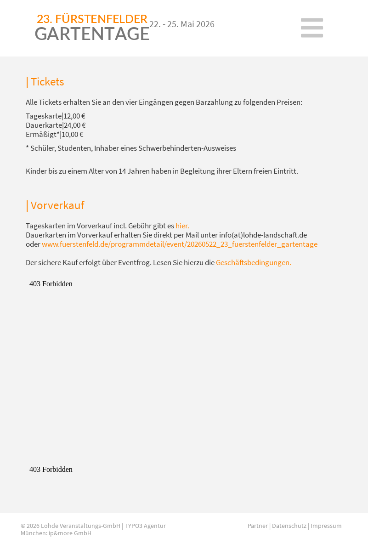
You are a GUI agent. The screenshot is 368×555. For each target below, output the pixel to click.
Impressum (326, 525)
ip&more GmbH (70, 533)
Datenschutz (289, 525)
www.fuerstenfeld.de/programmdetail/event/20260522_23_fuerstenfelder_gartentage (179, 244)
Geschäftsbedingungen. (253, 262)
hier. (182, 226)
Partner (258, 525)
